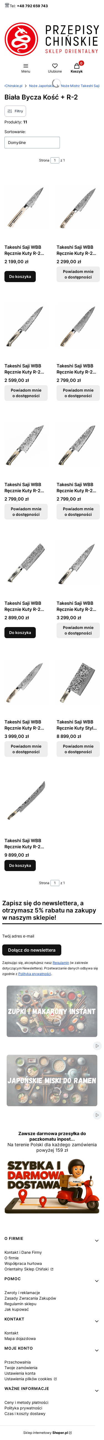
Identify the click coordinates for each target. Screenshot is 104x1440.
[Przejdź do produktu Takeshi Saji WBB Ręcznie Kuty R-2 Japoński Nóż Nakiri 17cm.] (26, 563)
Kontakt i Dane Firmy (23, 1252)
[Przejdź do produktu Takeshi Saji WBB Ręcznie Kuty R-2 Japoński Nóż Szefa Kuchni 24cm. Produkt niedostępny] (26, 682)
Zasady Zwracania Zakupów (30, 1298)
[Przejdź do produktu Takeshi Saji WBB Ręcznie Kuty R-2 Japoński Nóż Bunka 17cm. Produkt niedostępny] (26, 444)
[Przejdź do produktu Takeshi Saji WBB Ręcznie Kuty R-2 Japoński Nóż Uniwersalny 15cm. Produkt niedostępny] (26, 325)
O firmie (11, 1257)
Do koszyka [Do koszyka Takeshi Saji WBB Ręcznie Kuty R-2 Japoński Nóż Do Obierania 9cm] (20, 276)
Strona (44, 160)
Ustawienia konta (19, 1373)
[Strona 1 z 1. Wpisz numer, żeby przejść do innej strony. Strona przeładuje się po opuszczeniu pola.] (54, 160)
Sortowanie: (15, 131)
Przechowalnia (17, 1362)
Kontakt (11, 1332)
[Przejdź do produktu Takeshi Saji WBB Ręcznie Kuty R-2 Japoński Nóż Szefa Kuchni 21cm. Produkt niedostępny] (78, 563)
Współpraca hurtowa (23, 1263)
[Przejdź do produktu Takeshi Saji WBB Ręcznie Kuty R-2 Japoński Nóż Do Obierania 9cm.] (26, 207)
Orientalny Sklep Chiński (27, 1269)
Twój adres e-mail (18, 936)
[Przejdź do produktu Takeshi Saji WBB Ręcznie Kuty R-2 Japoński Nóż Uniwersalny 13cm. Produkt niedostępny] (78, 207)
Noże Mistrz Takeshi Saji (80, 86)
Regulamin (61, 963)
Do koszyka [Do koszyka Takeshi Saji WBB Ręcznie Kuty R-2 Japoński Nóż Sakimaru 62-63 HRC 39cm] (20, 865)
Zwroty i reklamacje (22, 1292)
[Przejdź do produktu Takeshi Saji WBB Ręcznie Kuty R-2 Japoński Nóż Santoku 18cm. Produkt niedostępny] (78, 444)
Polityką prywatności (34, 974)
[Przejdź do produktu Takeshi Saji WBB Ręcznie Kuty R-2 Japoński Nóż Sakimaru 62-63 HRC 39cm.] (26, 800)
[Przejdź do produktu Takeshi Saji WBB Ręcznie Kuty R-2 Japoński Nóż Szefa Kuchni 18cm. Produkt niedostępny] (78, 325)
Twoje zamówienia (20, 1367)
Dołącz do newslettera (31, 950)
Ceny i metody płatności (26, 1402)
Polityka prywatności (23, 1408)
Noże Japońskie (41, 86)
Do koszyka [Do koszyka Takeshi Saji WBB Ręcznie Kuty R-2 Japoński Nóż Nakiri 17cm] (20, 632)
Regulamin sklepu (20, 1303)
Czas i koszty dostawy (24, 1413)
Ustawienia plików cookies (28, 1378)
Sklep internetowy (45, 1433)
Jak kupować (16, 1309)
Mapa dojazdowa (20, 1338)
